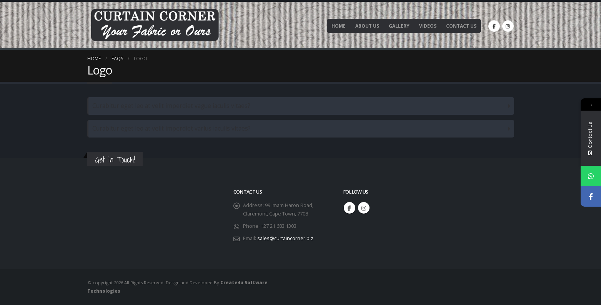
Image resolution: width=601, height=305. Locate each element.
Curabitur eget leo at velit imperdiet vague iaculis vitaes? (171, 106)
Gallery (399, 26)
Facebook (349, 208)
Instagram (364, 208)
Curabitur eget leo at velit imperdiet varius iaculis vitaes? (171, 128)
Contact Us (461, 26)
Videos (427, 26)
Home (338, 26)
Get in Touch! (115, 159)
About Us (367, 26)
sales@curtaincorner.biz (285, 238)
